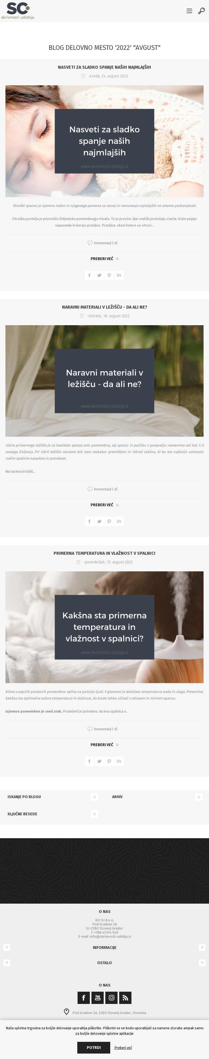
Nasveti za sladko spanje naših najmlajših (104, 67)
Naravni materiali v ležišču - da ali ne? (104, 307)
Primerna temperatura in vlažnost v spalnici (104, 553)
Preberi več (102, 259)
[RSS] (125, 998)
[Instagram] (111, 998)
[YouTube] (97, 998)
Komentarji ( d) (106, 243)
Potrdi (94, 1047)
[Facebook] (84, 998)
